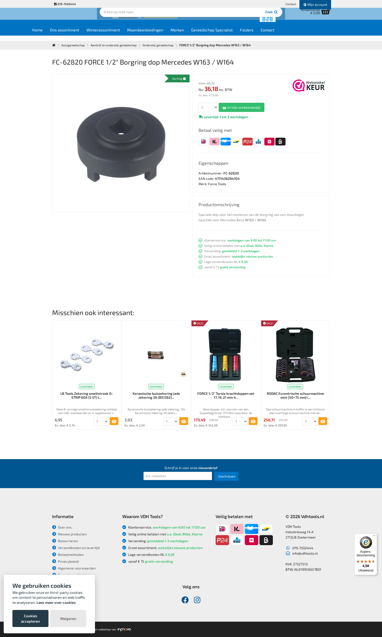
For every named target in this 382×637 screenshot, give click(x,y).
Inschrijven (226, 476)
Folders (270, 34)
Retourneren (65, 541)
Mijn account (315, 4)
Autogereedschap (74, 45)
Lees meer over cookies (56, 602)
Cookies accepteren (30, 618)
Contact (291, 4)
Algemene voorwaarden (74, 568)
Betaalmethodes (68, 554)
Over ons (62, 527)
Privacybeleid (65, 561)
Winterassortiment (126, 34)
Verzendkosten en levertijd (76, 548)
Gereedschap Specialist (235, 34)
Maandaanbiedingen (169, 34)
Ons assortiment (88, 34)
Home (61, 34)
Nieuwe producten (69, 534)
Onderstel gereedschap (164, 45)
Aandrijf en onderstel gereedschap (117, 45)
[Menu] (374, 537)
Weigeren (68, 618)
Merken (201, 34)
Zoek (224, 18)
